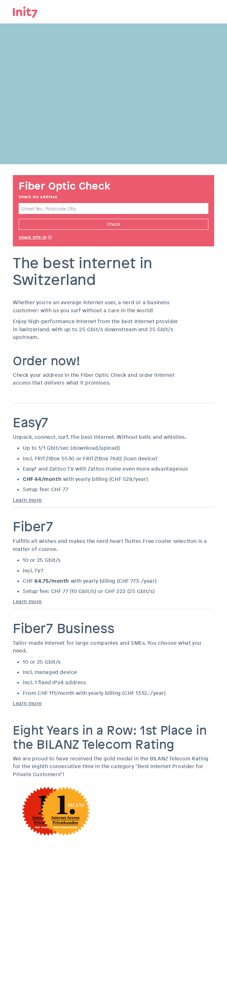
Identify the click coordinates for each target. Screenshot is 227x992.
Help (50, 238)
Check (113, 224)
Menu (209, 11)
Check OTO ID (33, 237)
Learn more (27, 500)
